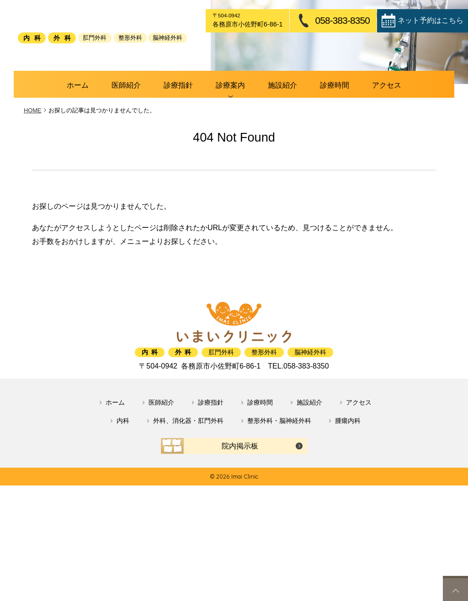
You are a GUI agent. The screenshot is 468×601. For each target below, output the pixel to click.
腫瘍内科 (348, 467)
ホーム (110, 134)
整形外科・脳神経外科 (279, 467)
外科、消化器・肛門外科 (188, 467)
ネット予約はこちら (430, 20)
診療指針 (189, 134)
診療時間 (313, 134)
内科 (123, 467)
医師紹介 (148, 134)
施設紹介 (272, 134)
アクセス (354, 134)
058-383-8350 (342, 21)
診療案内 (231, 134)
